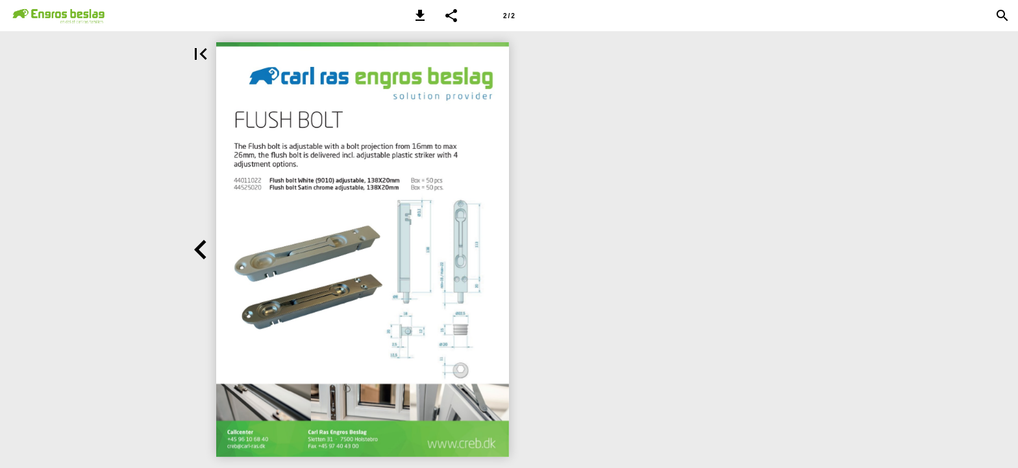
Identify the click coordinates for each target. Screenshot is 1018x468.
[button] (420, 15)
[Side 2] (509, 15)
